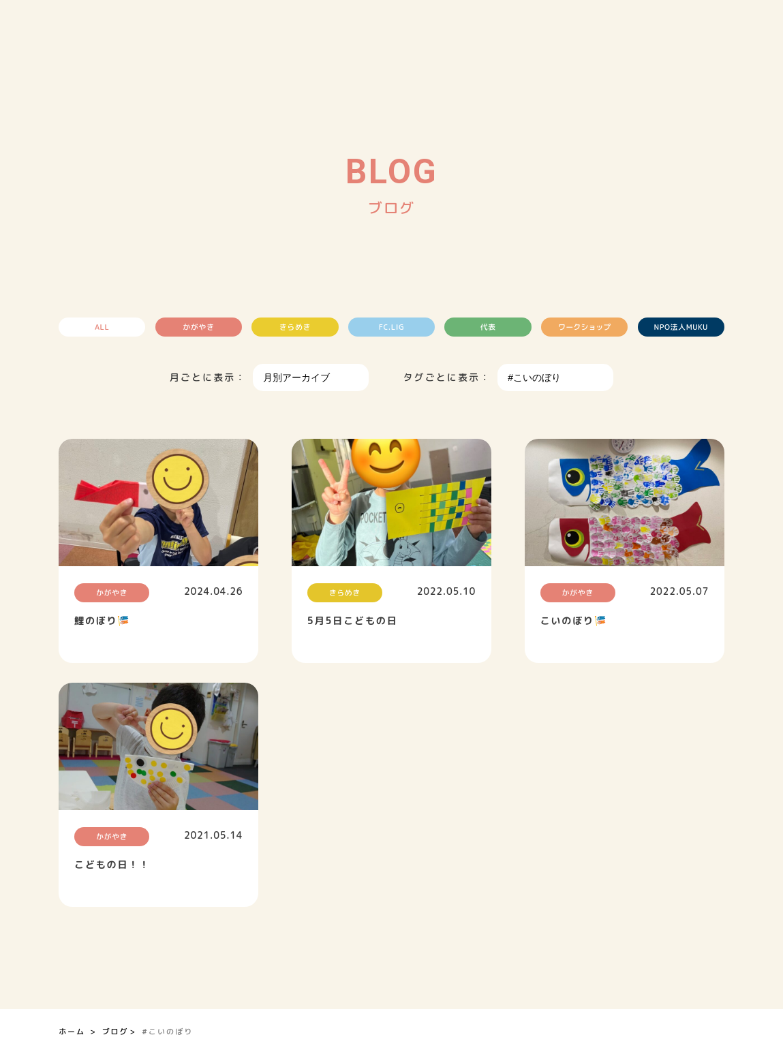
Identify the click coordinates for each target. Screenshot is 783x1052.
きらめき (295, 327)
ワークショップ (582, 327)
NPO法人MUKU (678, 327)
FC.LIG (392, 327)
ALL (105, 327)
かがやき (200, 327)
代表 (487, 327)
